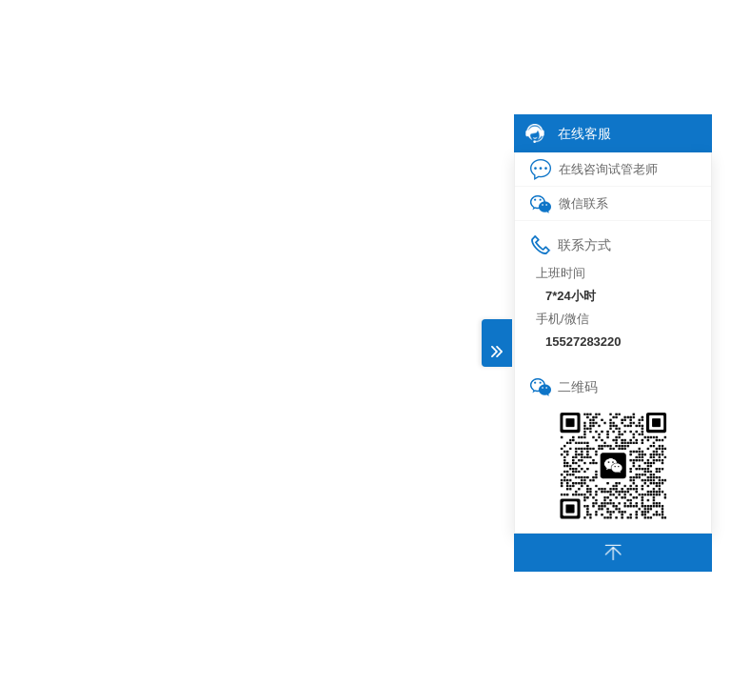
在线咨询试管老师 (594, 169)
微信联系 (569, 204)
